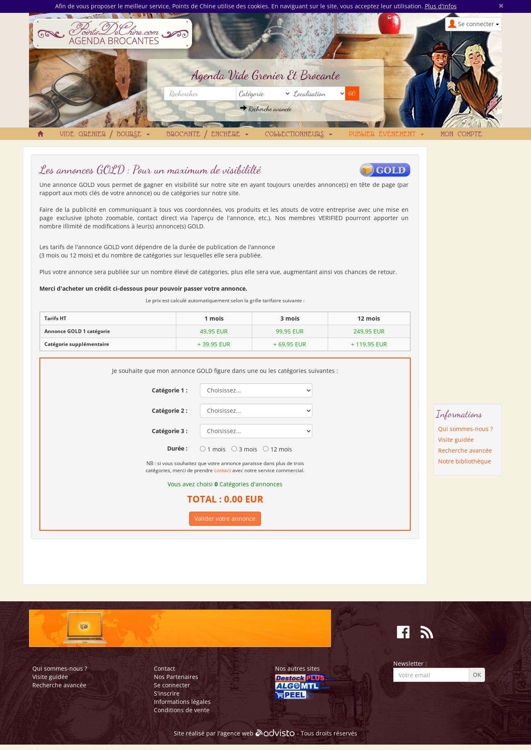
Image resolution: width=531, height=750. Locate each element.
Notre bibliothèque (464, 461)
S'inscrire (167, 693)
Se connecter (172, 685)
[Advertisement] (468, 270)
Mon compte (461, 134)
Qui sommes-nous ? (465, 429)
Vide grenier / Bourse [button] (105, 134)
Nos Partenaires (176, 677)
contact (222, 470)
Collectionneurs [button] (298, 134)
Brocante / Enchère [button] (207, 134)
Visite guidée (456, 440)
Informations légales (182, 702)
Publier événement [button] (386, 134)
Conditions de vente (181, 710)
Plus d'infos (441, 6)
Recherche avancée (265, 109)
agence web (236, 734)
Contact (164, 668)
